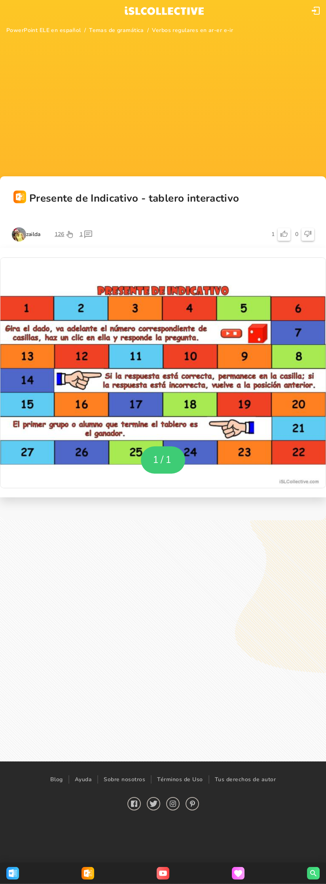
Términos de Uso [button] (180, 779)
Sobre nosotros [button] (124, 779)
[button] (316, 11)
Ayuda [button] (83, 779)
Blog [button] (56, 779)
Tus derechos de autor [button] (245, 779)
